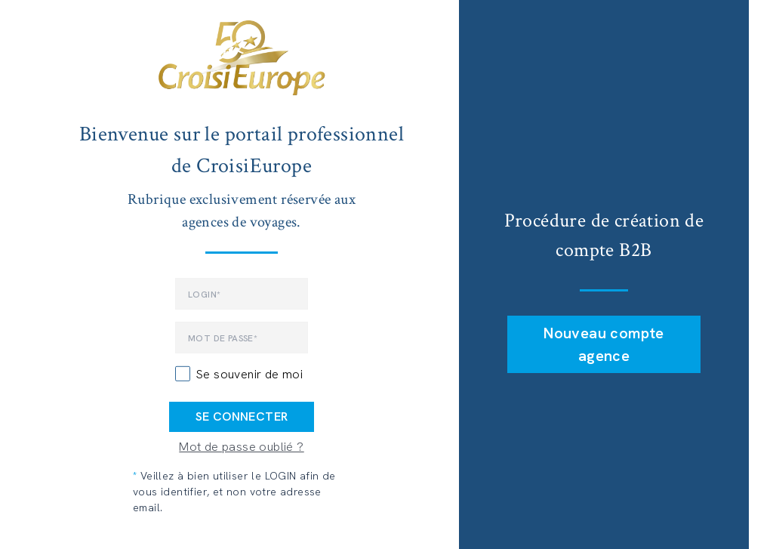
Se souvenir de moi (249, 374)
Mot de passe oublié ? (241, 447)
